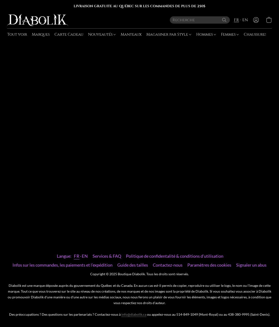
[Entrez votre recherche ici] (200, 20)
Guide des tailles (132, 265)
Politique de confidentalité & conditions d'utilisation (174, 256)
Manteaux (131, 34)
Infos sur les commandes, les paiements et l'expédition (62, 265)
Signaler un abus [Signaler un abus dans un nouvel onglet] (251, 265)
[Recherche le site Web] (224, 20)
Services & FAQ (107, 256)
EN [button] (245, 20)
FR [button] (236, 20)
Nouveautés (102, 34)
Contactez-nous (168, 265)
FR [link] (76, 256)
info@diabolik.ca (133, 314)
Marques (41, 34)
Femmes (230, 34)
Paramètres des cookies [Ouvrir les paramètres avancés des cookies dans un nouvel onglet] (209, 265)
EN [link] (85, 256)
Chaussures (257, 34)
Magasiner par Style (168, 34)
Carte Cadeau (68, 34)
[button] (37, 20)
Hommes (206, 34)
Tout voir (17, 34)
